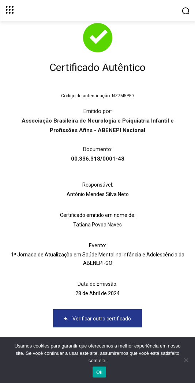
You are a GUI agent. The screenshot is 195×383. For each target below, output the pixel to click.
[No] (186, 360)
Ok (99, 372)
